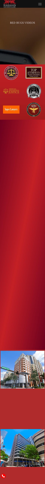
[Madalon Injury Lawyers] (18, 4)
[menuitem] (39, 4)
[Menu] (39, 4)
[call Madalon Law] (3, 476)
